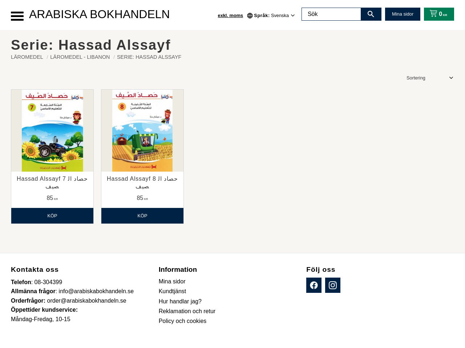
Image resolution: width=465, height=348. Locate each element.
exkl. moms (230, 15)
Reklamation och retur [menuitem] (187, 311)
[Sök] (371, 14)
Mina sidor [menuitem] (172, 281)
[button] (17, 16)
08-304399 (48, 282)
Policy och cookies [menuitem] (183, 321)
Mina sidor (402, 14)
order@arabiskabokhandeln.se (86, 301)
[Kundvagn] (437, 14)
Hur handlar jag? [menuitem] (180, 301)
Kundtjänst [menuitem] (172, 291)
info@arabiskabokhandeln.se (96, 291)
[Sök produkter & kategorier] (331, 14)
